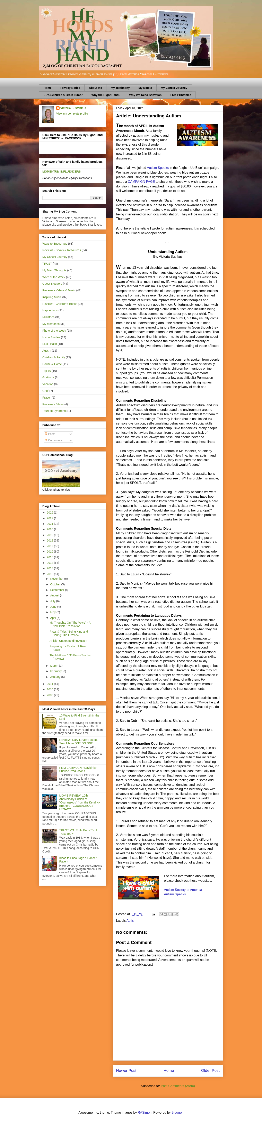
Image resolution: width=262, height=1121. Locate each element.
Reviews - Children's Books (59, 303)
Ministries (48, 317)
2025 (50, 512)
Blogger (177, 1112)
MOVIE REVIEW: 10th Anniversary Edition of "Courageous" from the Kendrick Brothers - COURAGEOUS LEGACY (79, 802)
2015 (50, 557)
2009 (50, 695)
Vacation (47, 384)
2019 (50, 535)
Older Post (210, 1070)
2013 (50, 568)
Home (48, 87)
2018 (50, 540)
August (55, 595)
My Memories (51, 323)
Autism (131, 920)
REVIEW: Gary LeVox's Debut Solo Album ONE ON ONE (78, 741)
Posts (50, 434)
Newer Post (126, 1070)
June (53, 606)
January (55, 677)
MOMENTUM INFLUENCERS (61, 171)
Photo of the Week (54, 330)
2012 (50, 574)
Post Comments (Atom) (178, 1086)
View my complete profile (72, 113)
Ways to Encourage (54, 243)
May (53, 612)
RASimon (145, 1112)
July (53, 601)
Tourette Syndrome (54, 410)
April (53, 618)
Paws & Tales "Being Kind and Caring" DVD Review (69, 633)
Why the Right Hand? (106, 95)
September (57, 590)
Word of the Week (53, 277)
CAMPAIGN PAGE (141, 181)
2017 (50, 546)
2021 (50, 523)
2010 (50, 689)
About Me (95, 87)
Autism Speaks (158, 167)
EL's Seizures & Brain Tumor (63, 95)
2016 (50, 551)
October (55, 584)
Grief (45, 390)
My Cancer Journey (174, 87)
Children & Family (53, 357)
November (57, 578)
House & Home (52, 364)
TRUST (47, 263)
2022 (50, 518)
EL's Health (49, 343)
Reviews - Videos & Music (59, 290)
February (56, 671)
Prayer (46, 397)
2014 (50, 562)
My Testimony (120, 87)
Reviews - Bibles (52, 404)
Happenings (50, 310)
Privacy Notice (70, 87)
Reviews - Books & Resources (61, 250)
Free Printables (181, 95)
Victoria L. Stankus (73, 108)
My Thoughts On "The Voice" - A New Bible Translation (70, 624)
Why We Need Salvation (145, 95)
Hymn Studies (51, 337)
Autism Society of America (183, 889)
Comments (53, 440)
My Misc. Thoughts (54, 270)
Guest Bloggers (52, 283)
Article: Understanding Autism (68, 640)
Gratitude (48, 377)
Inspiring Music (51, 297)
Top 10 (46, 370)
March (54, 665)
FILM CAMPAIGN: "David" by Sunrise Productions (78, 769)
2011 (50, 683)
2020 (50, 529)
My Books (145, 87)
